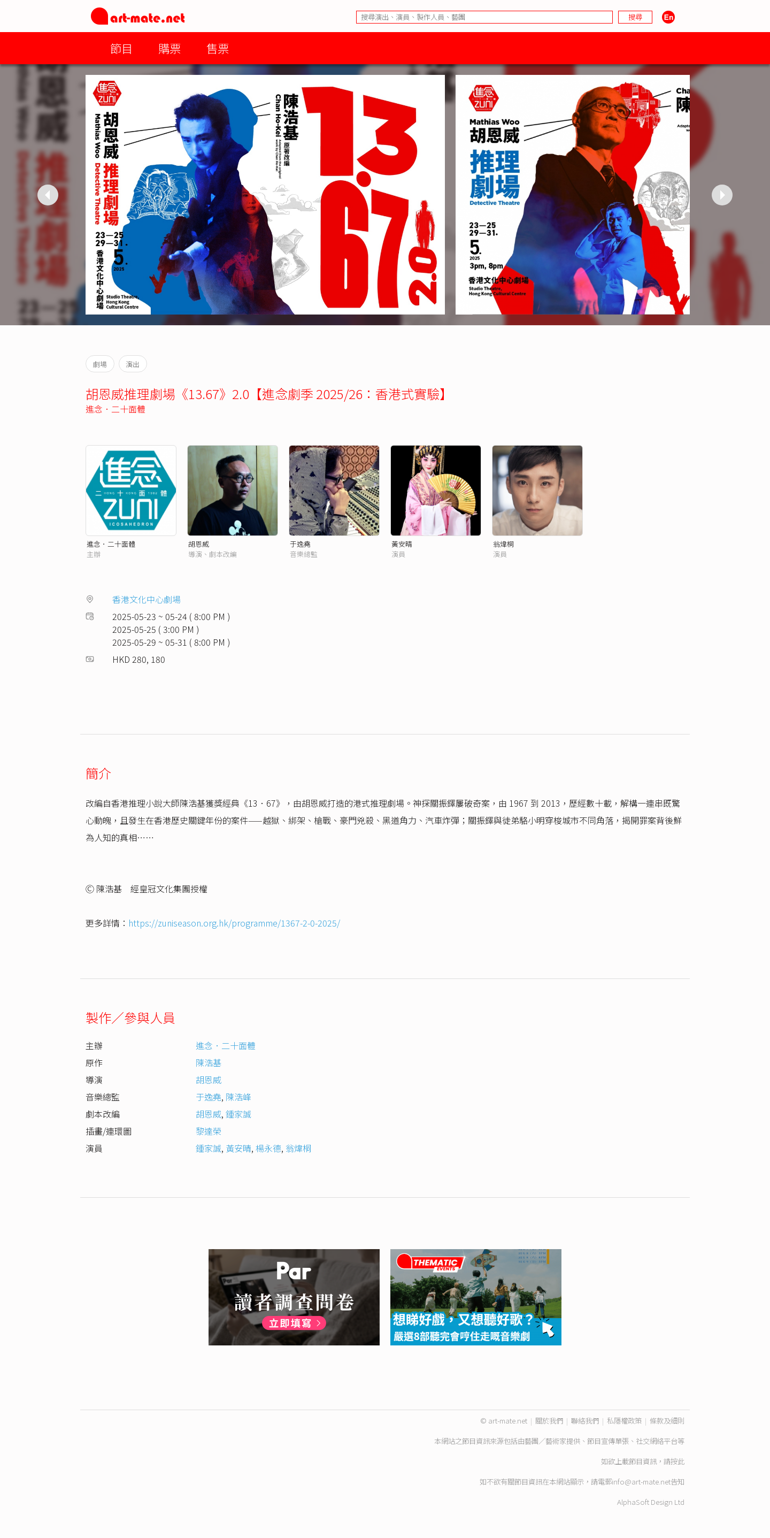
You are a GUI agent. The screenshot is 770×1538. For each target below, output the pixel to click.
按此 (677, 1461)
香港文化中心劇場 (146, 599)
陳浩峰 (238, 1096)
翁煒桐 (503, 544)
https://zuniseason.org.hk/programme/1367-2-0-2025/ (234, 922)
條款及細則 (667, 1420)
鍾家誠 (238, 1113)
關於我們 (549, 1420)
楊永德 (268, 1148)
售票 (217, 48)
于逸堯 (300, 544)
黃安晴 (401, 544)
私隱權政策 (624, 1420)
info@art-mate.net (641, 1481)
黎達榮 (208, 1130)
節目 (121, 48)
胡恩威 (198, 544)
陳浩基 (208, 1062)
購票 (169, 48)
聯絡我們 (585, 1420)
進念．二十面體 (115, 408)
